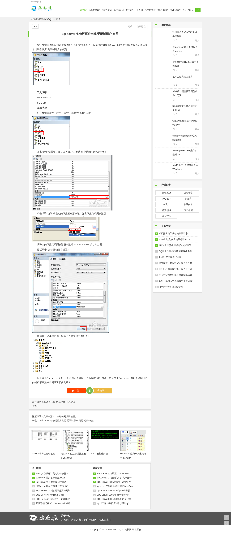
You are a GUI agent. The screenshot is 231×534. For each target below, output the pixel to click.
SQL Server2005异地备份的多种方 (114, 499)
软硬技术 (150, 10)
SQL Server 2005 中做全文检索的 (113, 495)
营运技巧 (188, 10)
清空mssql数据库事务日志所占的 (52, 486)
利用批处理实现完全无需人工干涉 (175, 269)
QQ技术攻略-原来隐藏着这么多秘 (175, 251)
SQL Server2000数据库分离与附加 (53, 490)
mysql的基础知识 (99, 453)
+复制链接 (89, 420)
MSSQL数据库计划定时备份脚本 (52, 473)
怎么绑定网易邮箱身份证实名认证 (175, 275)
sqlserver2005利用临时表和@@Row (115, 486)
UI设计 (139, 10)
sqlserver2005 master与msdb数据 (113, 490)
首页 (84, 10)
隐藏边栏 (141, 26)
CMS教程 (175, 10)
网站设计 (119, 10)
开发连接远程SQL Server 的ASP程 (53, 503)
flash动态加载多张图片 (170, 257)
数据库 (130, 10)
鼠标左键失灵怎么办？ (183, 76)
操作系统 (95, 10)
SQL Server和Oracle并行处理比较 (53, 499)
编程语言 (107, 10)
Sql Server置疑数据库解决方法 (51, 482)
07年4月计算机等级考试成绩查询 (175, 245)
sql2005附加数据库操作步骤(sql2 (113, 503)
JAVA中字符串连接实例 (171, 287)
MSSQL (48, 19)
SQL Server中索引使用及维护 (50, 495)
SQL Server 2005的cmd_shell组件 (114, 482)
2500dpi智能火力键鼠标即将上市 (175, 239)
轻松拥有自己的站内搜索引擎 (173, 233)
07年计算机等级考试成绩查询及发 (176, 281)
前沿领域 (163, 10)
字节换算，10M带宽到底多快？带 (175, 263)
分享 (100, 390)
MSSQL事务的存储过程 (43, 453)
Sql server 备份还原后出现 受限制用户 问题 (61, 420)
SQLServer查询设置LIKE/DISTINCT (115, 473)
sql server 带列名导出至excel (50, 477)
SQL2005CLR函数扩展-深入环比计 (114, 477)
